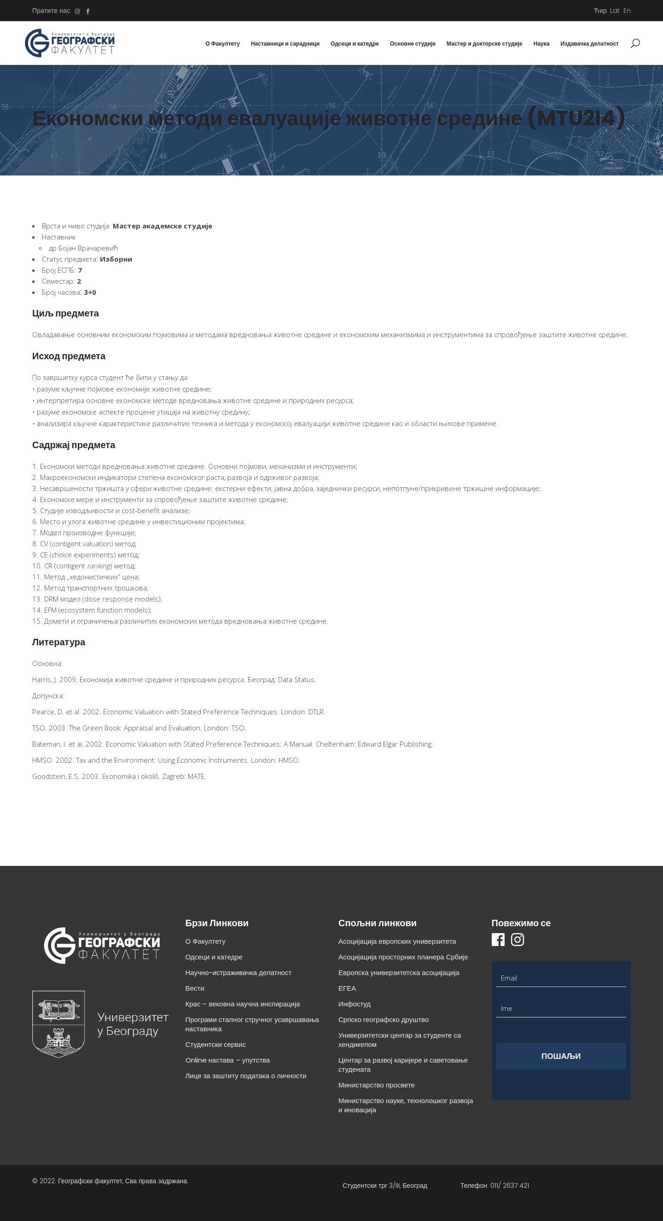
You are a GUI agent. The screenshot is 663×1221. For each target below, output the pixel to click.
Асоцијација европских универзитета (397, 941)
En (627, 10)
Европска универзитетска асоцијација (398, 972)
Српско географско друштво (383, 1019)
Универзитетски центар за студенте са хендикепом (399, 1039)
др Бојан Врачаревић (83, 247)
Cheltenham (335, 743)
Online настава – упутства (228, 1060)
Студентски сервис (216, 1044)
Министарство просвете (376, 1085)
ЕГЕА (347, 988)
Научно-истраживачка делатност (239, 972)
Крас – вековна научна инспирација (243, 1004)
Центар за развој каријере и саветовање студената (403, 1064)
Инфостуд (354, 1004)
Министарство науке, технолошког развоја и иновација (405, 1105)
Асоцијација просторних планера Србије (403, 957)
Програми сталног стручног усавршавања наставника (252, 1024)
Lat (615, 10)
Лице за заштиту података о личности (246, 1076)
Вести (195, 988)
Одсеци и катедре (214, 957)
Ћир (600, 10)
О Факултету (206, 941)
